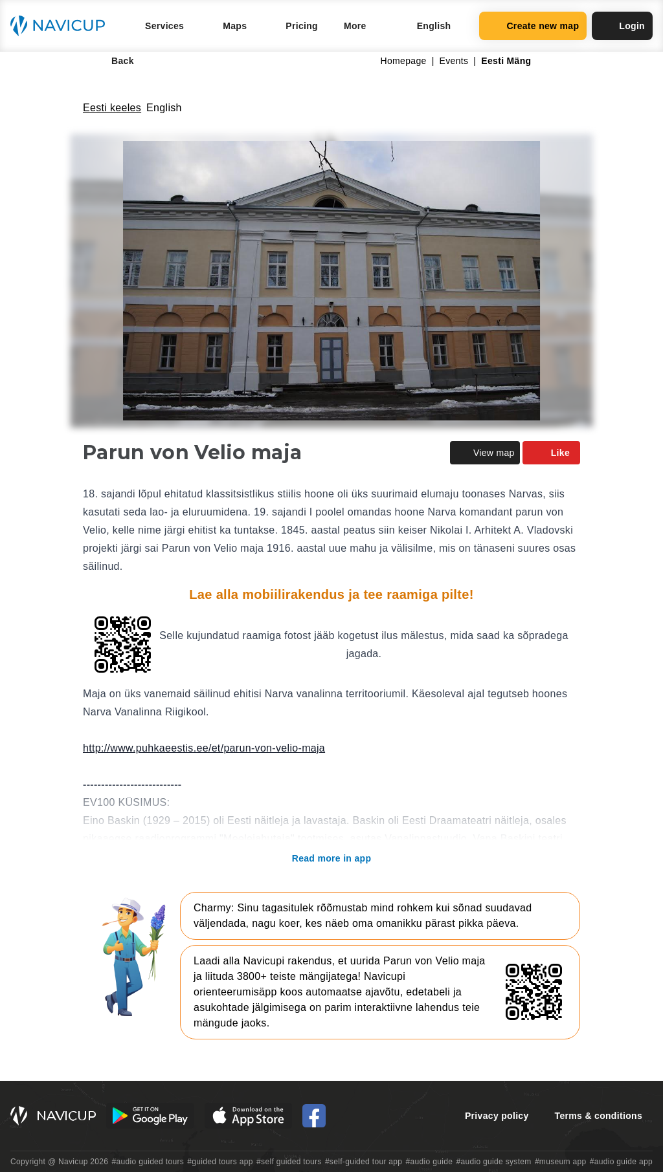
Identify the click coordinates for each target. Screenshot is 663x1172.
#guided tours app (220, 1161)
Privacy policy (497, 1116)
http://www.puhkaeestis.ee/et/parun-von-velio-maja (204, 748)
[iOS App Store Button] (248, 1116)
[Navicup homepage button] (62, 26)
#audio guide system (493, 1161)
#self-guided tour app (363, 1161)
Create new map (533, 25)
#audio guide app (621, 1161)
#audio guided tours (148, 1161)
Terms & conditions (598, 1116)
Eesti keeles (112, 107)
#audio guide (429, 1161)
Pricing (302, 26)
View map (485, 452)
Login (622, 25)
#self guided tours (289, 1161)
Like (551, 452)
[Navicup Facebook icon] (314, 1115)
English (164, 107)
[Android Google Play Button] (150, 1116)
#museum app (561, 1161)
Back (113, 60)
